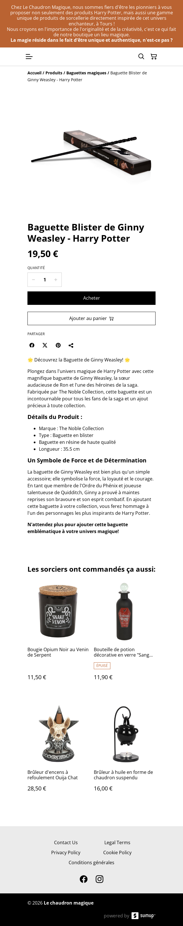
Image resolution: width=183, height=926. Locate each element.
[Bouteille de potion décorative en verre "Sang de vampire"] (125, 636)
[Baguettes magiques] (86, 72)
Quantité (36, 268)
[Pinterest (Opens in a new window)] (58, 345)
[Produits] (53, 72)
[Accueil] (34, 72)
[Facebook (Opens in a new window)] (31, 345)
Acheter (91, 298)
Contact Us (66, 842)
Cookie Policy (117, 852)
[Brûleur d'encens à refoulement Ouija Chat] (58, 753)
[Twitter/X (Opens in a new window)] (45, 345)
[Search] (141, 56)
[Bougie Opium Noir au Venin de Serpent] (58, 636)
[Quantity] (44, 280)
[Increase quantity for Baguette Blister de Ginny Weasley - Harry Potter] (56, 280)
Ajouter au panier (91, 318)
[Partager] (71, 345)
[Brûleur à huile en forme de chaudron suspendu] (125, 753)
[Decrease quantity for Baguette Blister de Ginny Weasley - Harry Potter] (33, 280)
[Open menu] (29, 56)
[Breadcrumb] (91, 76)
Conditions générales (91, 862)
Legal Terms (117, 842)
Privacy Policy (65, 852)
